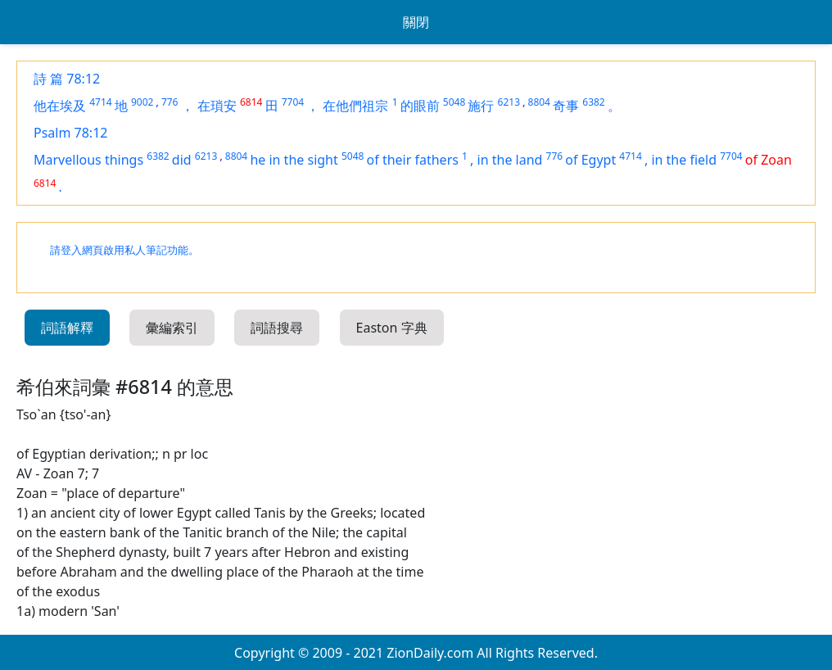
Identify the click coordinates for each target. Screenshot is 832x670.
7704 (293, 102)
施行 (481, 106)
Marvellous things (88, 160)
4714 (100, 102)
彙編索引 (172, 328)
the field (692, 160)
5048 (454, 102)
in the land (510, 160)
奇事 (566, 106)
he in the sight (293, 160)
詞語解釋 (67, 328)
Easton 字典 (391, 328)
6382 (593, 102)
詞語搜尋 (277, 328)
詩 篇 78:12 (67, 79)
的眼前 (420, 106)
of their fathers (413, 160)
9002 (142, 102)
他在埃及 (60, 106)
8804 (539, 102)
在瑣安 (217, 106)
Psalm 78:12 (70, 133)
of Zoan (768, 160)
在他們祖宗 (355, 106)
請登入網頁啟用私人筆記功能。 (124, 250)
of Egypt (590, 160)
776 (170, 102)
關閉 (416, 22)
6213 (509, 102)
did (182, 160)
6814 (251, 102)
